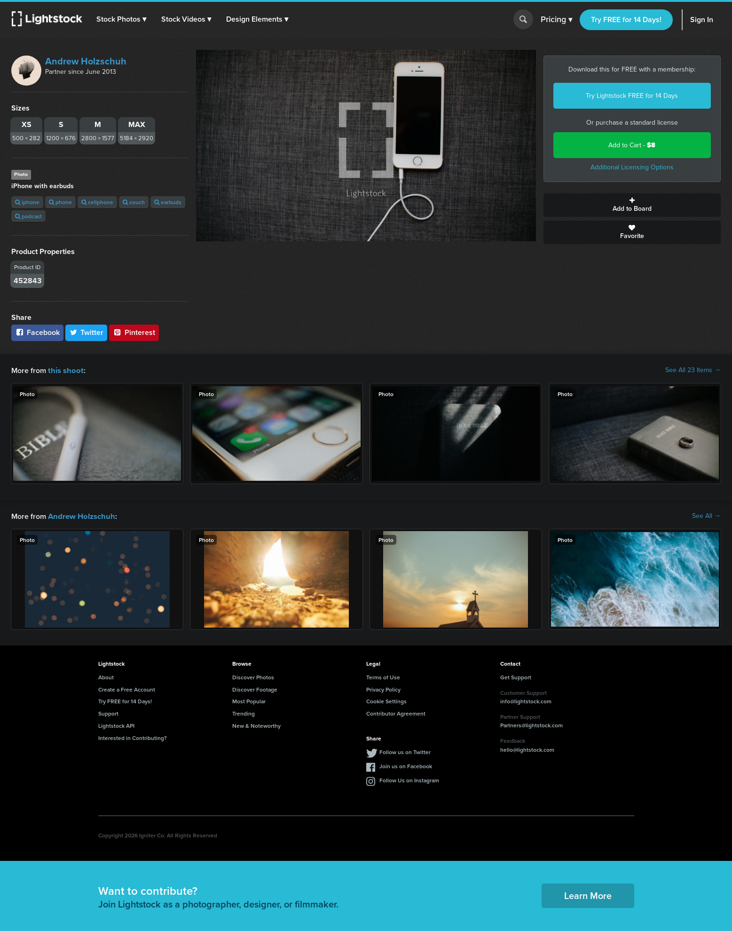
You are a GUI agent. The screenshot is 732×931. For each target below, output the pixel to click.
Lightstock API (116, 725)
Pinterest (134, 332)
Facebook (37, 332)
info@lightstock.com (525, 700)
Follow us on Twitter (405, 751)
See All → (706, 515)
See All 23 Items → (693, 370)
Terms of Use (383, 676)
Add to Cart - (631, 145)
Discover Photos (253, 676)
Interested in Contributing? (132, 737)
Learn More (588, 894)
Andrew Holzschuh (85, 61)
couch (134, 202)
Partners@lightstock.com (531, 724)
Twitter (86, 332)
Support (108, 712)
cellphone (97, 202)
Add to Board (632, 205)
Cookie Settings (386, 700)
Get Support (515, 676)
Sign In (701, 19)
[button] (122, 19)
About (106, 676)
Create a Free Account (126, 688)
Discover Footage (254, 688)
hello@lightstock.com (527, 749)
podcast (28, 216)
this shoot (64, 370)
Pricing (556, 19)
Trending (243, 712)
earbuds (167, 202)
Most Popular (249, 700)
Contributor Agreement (395, 712)
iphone (27, 202)
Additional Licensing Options (632, 167)
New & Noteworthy (256, 725)
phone (60, 202)
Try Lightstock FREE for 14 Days (632, 96)
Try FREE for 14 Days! (626, 19)
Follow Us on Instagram (409, 779)
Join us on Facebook (405, 765)
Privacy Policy (383, 688)
